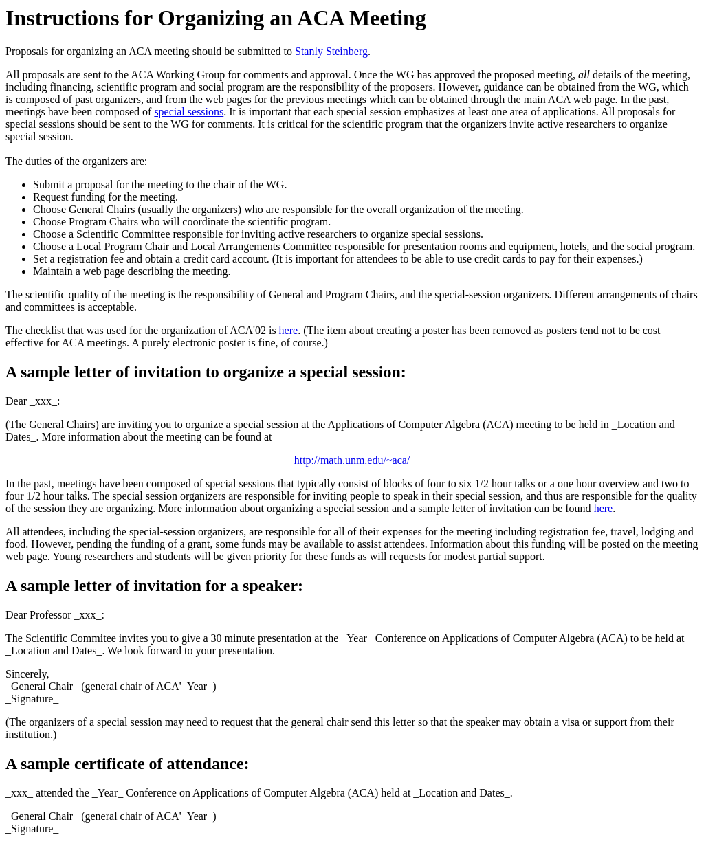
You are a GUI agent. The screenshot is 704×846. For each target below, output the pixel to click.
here (288, 330)
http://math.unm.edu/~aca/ (352, 460)
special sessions (188, 112)
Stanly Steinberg (331, 51)
